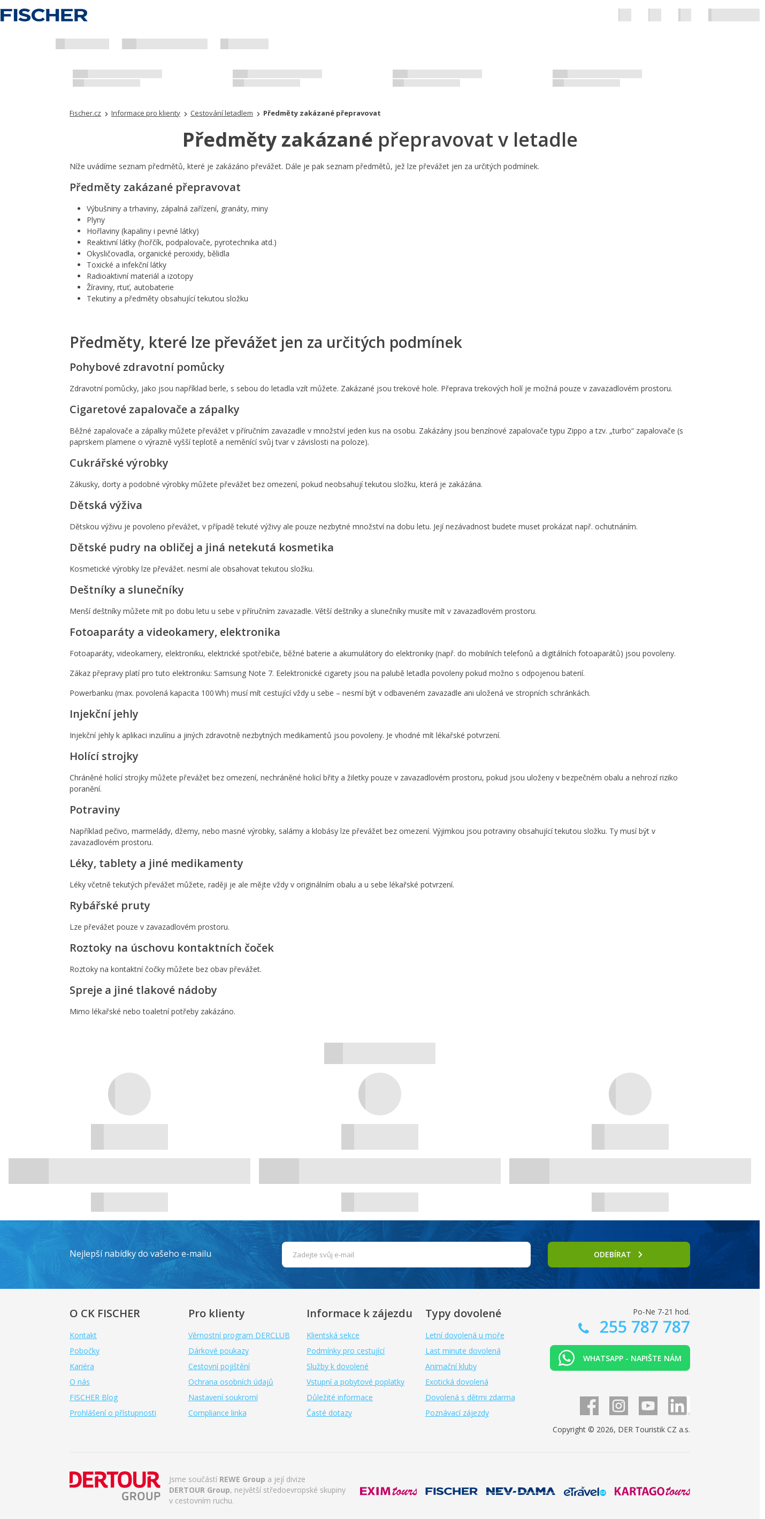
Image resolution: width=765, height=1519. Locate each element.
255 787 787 (642, 1327)
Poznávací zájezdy (457, 1413)
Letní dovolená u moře (464, 1335)
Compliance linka (217, 1413)
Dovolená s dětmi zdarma (470, 1397)
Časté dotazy (329, 1413)
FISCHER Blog (94, 1397)
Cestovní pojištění (219, 1366)
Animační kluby (451, 1366)
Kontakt (83, 1335)
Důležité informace (340, 1397)
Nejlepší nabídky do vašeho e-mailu (140, 1253)
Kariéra (82, 1366)
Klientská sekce (333, 1335)
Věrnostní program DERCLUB (239, 1335)
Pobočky (85, 1351)
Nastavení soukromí (223, 1397)
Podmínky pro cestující (346, 1351)
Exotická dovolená (456, 1382)
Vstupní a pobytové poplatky (355, 1382)
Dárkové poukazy (218, 1351)
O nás (80, 1382)
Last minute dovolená (463, 1351)
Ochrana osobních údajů (230, 1382)
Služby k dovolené (338, 1366)
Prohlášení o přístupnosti (113, 1413)
